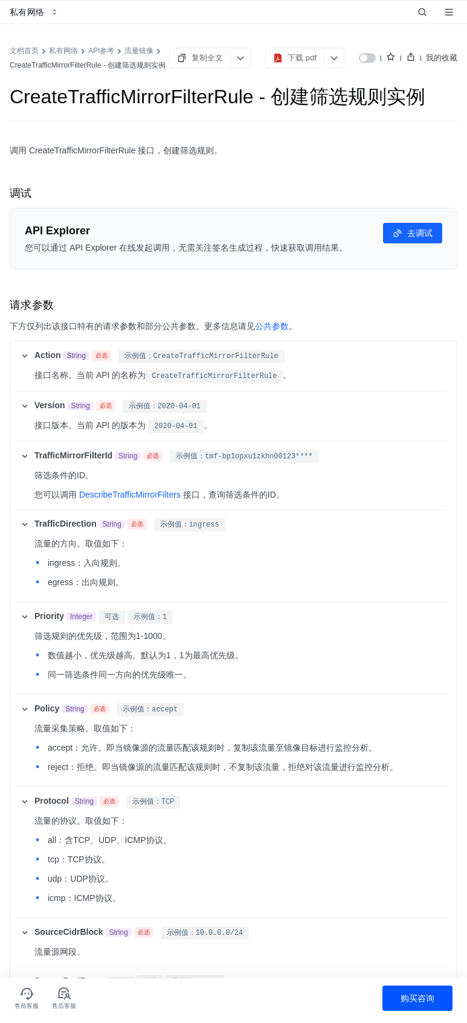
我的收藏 (441, 57)
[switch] (367, 58)
